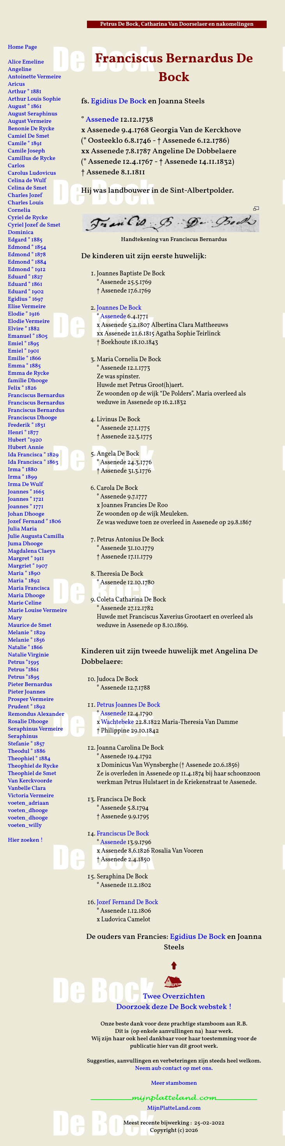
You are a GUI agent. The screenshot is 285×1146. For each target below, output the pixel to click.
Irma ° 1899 (22, 477)
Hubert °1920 (25, 440)
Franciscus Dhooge (32, 418)
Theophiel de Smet (32, 774)
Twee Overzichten (174, 996)
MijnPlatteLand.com (174, 1108)
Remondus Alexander (36, 714)
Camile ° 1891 (25, 144)
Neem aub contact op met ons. (174, 1068)
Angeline (20, 70)
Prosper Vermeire (31, 699)
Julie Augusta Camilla (36, 536)
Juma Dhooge (25, 544)
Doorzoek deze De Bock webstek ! (174, 1007)
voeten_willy (25, 825)
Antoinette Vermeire (34, 77)
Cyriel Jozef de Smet (34, 225)
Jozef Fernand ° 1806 (34, 522)
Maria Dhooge (26, 596)
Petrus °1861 (23, 670)
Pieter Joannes (26, 692)
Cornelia (19, 210)
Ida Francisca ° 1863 (33, 462)
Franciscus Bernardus (36, 396)
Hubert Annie (26, 447)
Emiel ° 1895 (23, 344)
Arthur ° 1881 (24, 92)
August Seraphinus (32, 114)
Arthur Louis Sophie (34, 99)
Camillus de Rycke (31, 158)
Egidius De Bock (119, 101)
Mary (15, 618)
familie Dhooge (28, 381)
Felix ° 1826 (22, 388)
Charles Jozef (25, 196)
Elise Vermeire (27, 307)
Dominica (21, 233)
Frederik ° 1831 (27, 425)
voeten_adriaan (28, 803)
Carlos (16, 166)
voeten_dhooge (28, 811)
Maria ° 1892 (24, 581)
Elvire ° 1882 (24, 329)
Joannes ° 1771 (25, 507)
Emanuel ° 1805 (28, 336)
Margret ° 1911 (26, 559)
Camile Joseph (26, 151)
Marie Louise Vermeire (37, 611)
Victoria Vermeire (31, 796)
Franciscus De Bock (123, 834)
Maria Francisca (29, 588)
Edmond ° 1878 (27, 255)
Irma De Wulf (25, 485)
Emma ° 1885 (24, 366)
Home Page (22, 47)
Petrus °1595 (23, 662)
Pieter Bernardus (30, 685)
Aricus (16, 84)
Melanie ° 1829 (26, 633)
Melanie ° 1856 (26, 640)
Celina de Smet (27, 188)
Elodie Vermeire (29, 322)
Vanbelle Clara (27, 788)
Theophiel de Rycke (33, 766)
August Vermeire (29, 121)
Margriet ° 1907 (28, 566)
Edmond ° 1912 (27, 270)
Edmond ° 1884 (27, 262)
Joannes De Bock (119, 308)
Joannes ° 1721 (26, 499)
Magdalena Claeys (31, 551)
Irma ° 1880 (22, 470)
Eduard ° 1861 (25, 284)
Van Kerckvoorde (30, 781)
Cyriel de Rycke (28, 218)
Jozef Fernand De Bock (127, 902)
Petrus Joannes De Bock (128, 705)
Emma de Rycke (28, 373)
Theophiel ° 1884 (29, 759)
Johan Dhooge (26, 514)
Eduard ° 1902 (26, 292)
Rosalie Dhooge (28, 722)
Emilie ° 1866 (24, 359)
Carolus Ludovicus (32, 173)
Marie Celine (24, 603)
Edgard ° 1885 (25, 240)
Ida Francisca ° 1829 (33, 455)
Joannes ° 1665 (26, 492)
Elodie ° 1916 (24, 314)
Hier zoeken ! (25, 840)
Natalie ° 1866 (25, 648)
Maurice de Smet (29, 625)
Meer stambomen (174, 1083)
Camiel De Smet (28, 136)
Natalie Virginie (28, 655)
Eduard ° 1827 (25, 277)
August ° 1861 (25, 107)
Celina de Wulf (27, 181)
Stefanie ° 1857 (26, 744)
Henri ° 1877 (23, 433)
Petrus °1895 (23, 677)
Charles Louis (25, 203)
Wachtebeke (117, 722)
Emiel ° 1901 (23, 351)
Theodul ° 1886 (26, 751)
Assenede (102, 119)
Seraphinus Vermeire (35, 729)
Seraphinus (23, 737)
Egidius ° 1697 (25, 299)
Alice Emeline (26, 62)
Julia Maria (22, 529)
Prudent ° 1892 (26, 707)
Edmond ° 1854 (27, 247)
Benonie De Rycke (31, 129)
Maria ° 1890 (24, 573)
